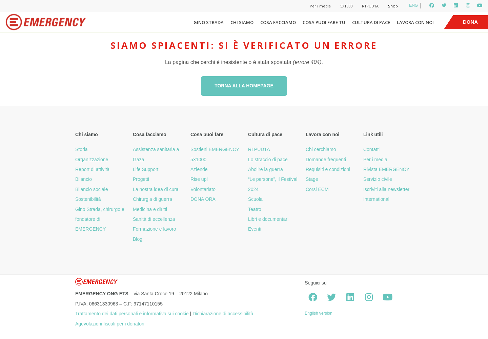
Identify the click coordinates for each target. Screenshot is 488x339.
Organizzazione (91, 159)
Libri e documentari (268, 219)
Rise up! (199, 179)
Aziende (199, 169)
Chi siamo (241, 22)
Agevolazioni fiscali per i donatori (109, 323)
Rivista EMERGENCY (386, 169)
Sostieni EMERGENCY (214, 149)
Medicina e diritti (150, 209)
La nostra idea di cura (156, 189)
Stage (312, 179)
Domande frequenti (326, 159)
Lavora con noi (415, 22)
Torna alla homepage (244, 85)
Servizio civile (377, 179)
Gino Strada (209, 22)
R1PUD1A (370, 5)
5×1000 (198, 159)
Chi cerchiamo (321, 149)
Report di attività (92, 169)
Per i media (320, 5)
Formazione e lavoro (154, 229)
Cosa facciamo (278, 22)
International (376, 199)
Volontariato (203, 189)
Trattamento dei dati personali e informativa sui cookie (132, 313)
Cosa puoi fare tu (324, 22)
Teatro (254, 209)
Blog (137, 239)
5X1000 (346, 5)
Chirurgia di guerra (152, 199)
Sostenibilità (88, 199)
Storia (81, 149)
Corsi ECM (317, 189)
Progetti (141, 179)
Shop (393, 5)
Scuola (255, 199)
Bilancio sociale (91, 189)
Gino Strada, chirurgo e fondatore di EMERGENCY (99, 219)
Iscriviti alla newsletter (386, 189)
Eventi (254, 229)
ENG (413, 5)
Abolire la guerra (265, 169)
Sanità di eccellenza (154, 219)
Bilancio (83, 179)
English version (318, 313)
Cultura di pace (371, 22)
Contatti (371, 149)
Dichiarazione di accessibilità (222, 313)
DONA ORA (203, 199)
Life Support (146, 169)
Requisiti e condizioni (328, 169)
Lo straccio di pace (268, 159)
